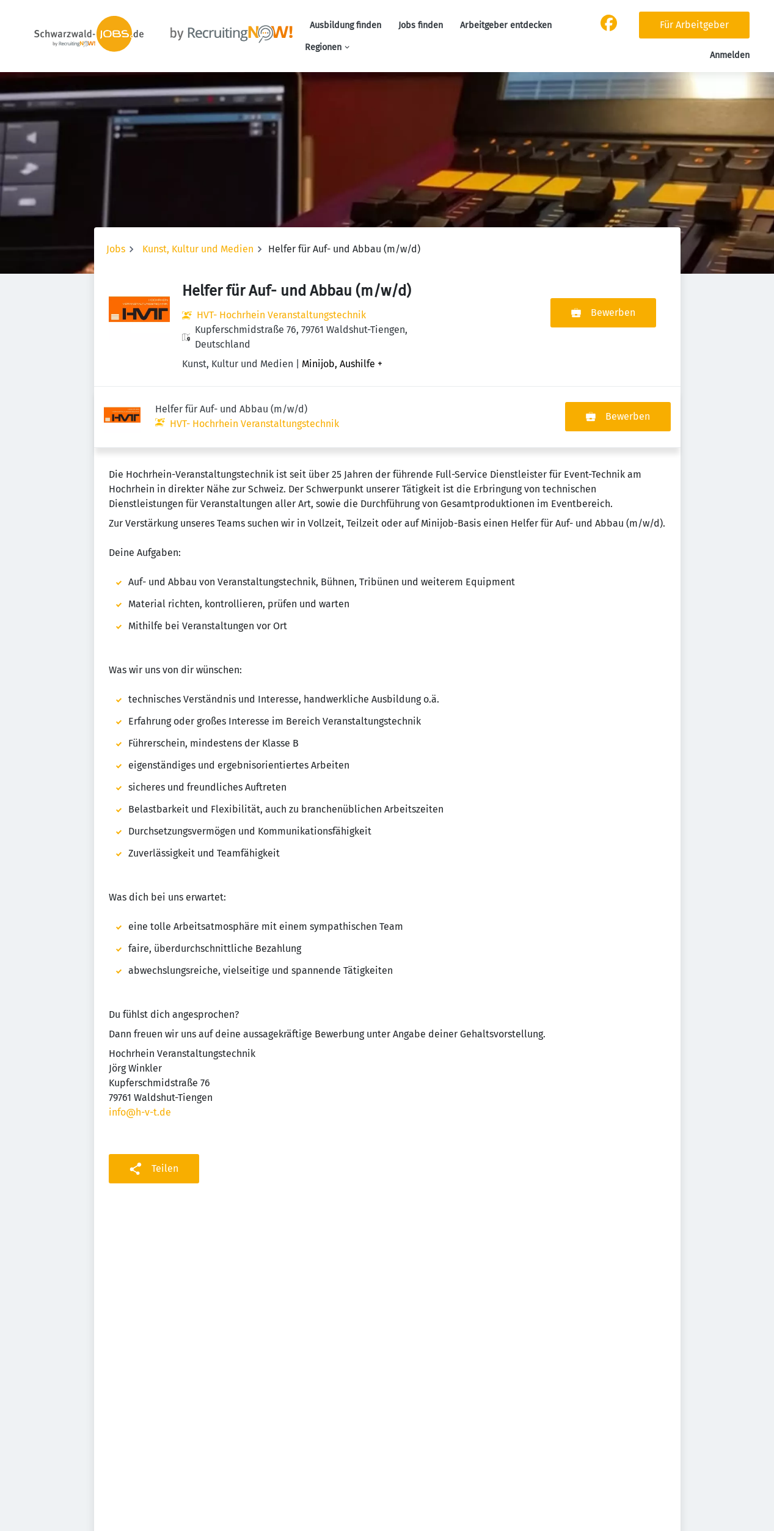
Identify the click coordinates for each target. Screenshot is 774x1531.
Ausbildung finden (345, 25)
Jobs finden (420, 25)
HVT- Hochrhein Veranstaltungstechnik (281, 315)
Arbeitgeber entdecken (506, 25)
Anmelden (730, 55)
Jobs (115, 249)
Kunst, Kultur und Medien (198, 249)
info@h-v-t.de (140, 1051)
